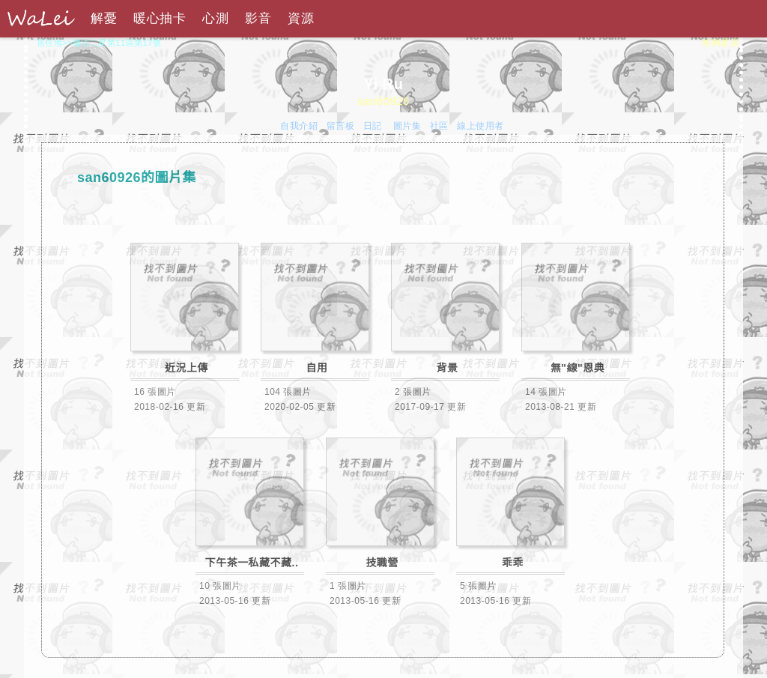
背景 (447, 368)
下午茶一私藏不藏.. (252, 563)
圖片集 (407, 126)
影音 (258, 18)
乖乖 (513, 563)
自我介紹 (299, 126)
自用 (317, 368)
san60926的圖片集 (136, 177)
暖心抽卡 (159, 18)
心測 (215, 18)
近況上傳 (186, 368)
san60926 (383, 100)
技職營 (382, 563)
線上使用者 (480, 126)
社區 (439, 126)
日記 (374, 126)
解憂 (104, 18)
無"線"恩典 (577, 368)
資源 (301, 18)
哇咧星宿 (720, 42)
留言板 (341, 126)
